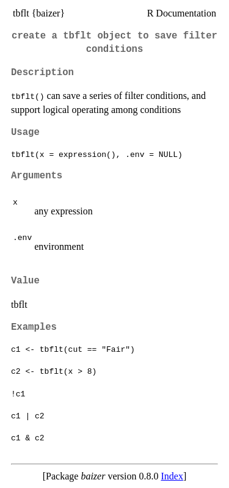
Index (172, 476)
